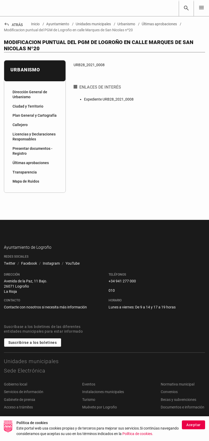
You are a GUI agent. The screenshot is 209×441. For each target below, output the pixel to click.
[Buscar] (186, 8)
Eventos (88, 392)
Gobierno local (15, 392)
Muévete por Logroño (99, 415)
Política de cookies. (137, 434)
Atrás (13, 25)
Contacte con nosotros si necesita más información (45, 315)
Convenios (169, 400)
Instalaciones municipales (103, 400)
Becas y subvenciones (178, 408)
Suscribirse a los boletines (32, 351)
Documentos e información (182, 415)
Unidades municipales (31, 369)
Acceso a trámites (18, 415)
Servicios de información (23, 400)
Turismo (88, 408)
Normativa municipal (177, 392)
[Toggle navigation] (201, 8)
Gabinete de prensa (19, 408)
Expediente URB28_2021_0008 (109, 99)
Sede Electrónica (24, 379)
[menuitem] (34, 95)
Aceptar (193, 425)
